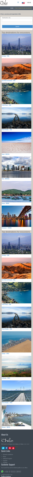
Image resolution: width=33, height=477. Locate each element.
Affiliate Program (7, 458)
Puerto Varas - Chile (6, 105)
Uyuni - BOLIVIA (5, 154)
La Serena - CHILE (6, 378)
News (4, 456)
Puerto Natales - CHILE (7, 402)
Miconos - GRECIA (6, 427)
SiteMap (5, 462)
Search (17, 26)
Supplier (5, 460)
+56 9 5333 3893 (13, 471)
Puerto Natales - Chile (7, 129)
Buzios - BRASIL (5, 203)
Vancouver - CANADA (6, 228)
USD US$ (29, 2)
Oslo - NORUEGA (5, 179)
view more (26, 444)
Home (11, 8)
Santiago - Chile (5, 56)
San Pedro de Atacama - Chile (8, 80)
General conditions (8, 454)
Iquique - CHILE (5, 353)
